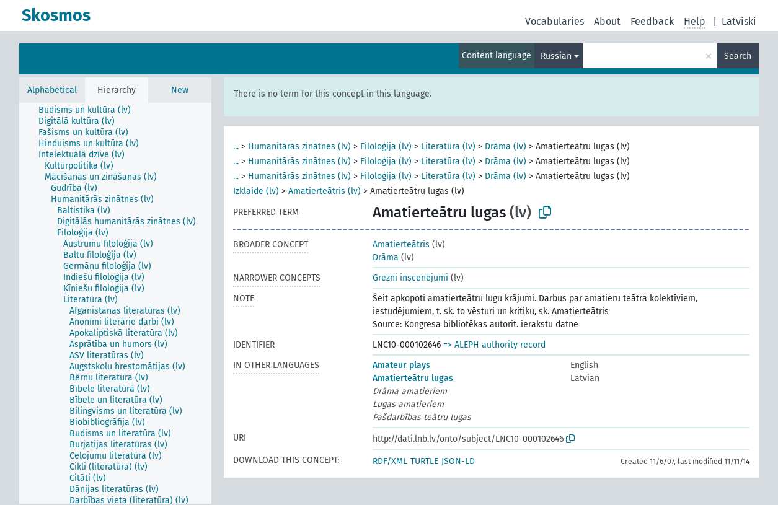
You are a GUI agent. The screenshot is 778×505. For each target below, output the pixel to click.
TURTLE (424, 461)
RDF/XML (390, 461)
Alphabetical (52, 90)
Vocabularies (554, 21)
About (607, 21)
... (236, 146)
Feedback (652, 21)
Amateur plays (401, 365)
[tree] (115, 303)
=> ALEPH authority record (494, 345)
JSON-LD (458, 461)
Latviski (739, 21)
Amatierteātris (401, 244)
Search (737, 56)
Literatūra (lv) (448, 146)
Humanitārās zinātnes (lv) (299, 146)
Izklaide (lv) (256, 191)
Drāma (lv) (505, 146)
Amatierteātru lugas (413, 378)
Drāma (386, 257)
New (179, 90)
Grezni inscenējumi (410, 278)
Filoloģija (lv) (386, 146)
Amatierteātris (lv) (324, 191)
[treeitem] (90, 110)
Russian (556, 56)
